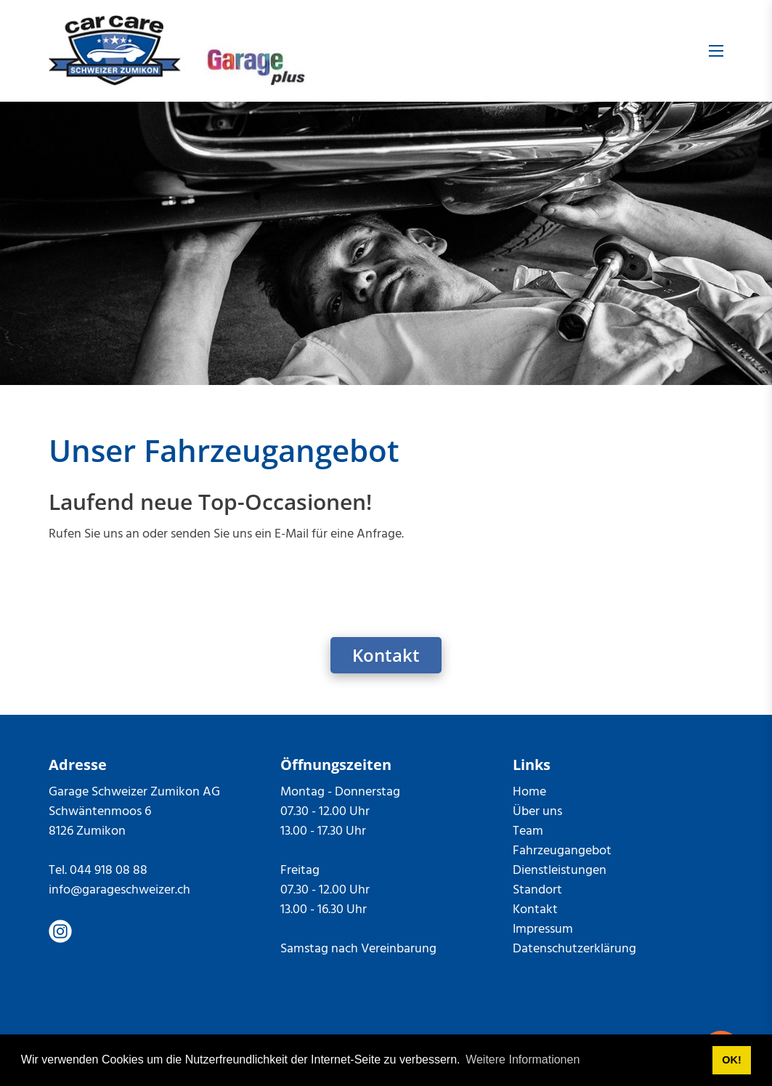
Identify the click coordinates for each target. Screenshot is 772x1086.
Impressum (543, 929)
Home (529, 792)
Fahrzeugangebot (562, 851)
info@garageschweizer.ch (119, 890)
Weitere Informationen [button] (523, 1059)
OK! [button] (731, 1060)
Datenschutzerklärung (574, 949)
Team (528, 831)
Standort (537, 890)
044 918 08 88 (108, 870)
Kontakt (386, 655)
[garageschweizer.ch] (178, 50)
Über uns (537, 811)
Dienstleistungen (559, 870)
